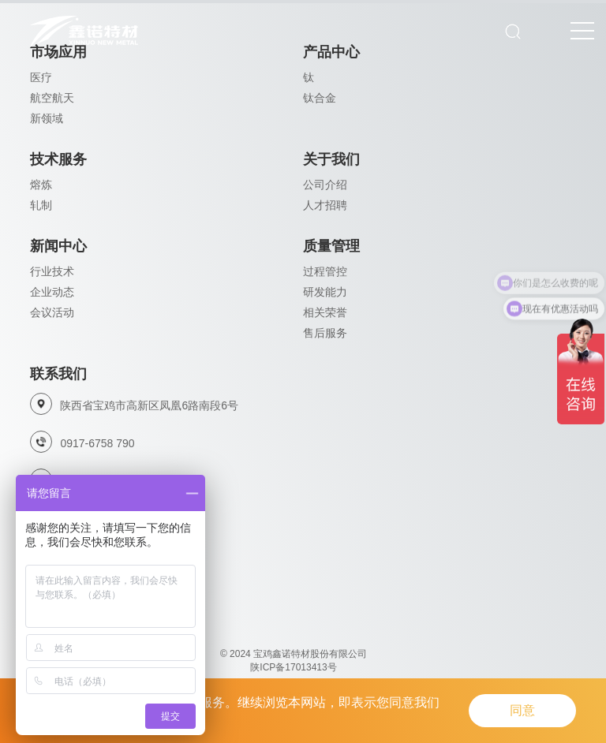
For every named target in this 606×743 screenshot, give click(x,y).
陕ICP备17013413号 (293, 667)
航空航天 (52, 97)
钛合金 (319, 97)
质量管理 (331, 246)
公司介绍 (325, 184)
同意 (522, 710)
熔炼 (41, 184)
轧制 (41, 205)
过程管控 (325, 271)
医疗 (41, 77)
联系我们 (58, 374)
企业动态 (52, 292)
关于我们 (331, 159)
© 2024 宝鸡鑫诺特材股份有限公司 (293, 653)
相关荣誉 (325, 312)
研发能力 (325, 292)
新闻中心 (58, 246)
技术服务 (58, 159)
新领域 (46, 118)
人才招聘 (325, 205)
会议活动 (52, 312)
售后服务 (325, 333)
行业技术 (52, 271)
